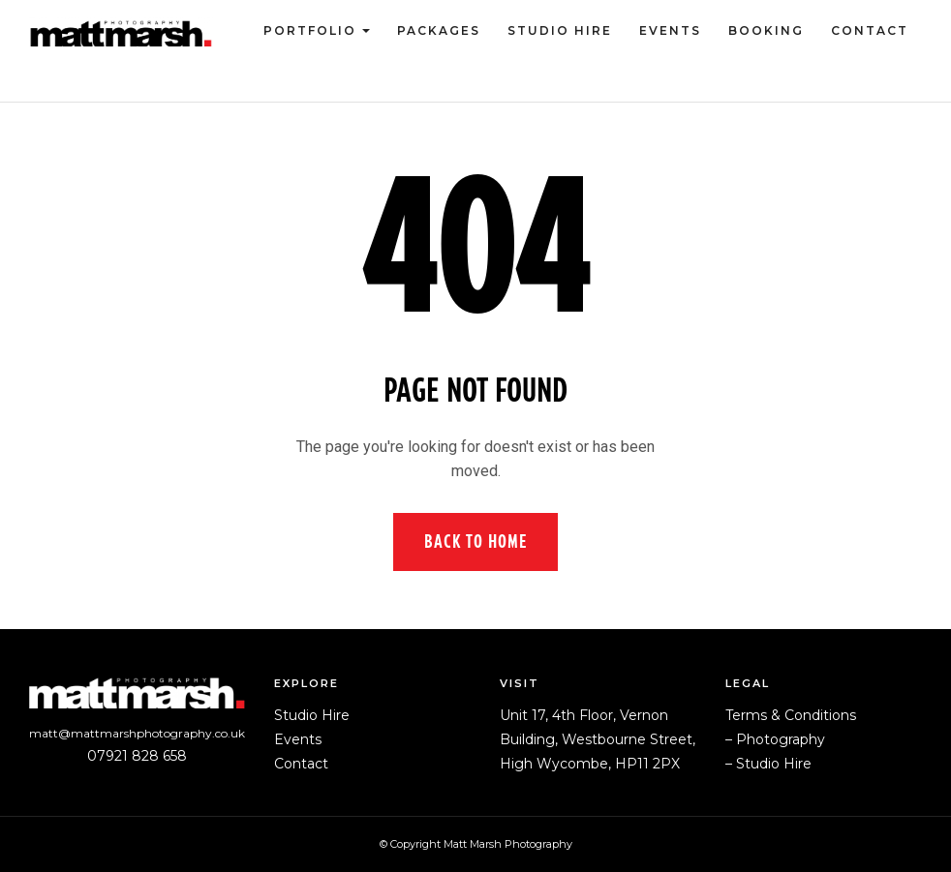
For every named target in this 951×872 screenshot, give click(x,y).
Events (670, 30)
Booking (766, 30)
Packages (438, 30)
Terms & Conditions (790, 715)
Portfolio (309, 30)
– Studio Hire (768, 763)
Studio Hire (559, 30)
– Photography (775, 739)
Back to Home (475, 542)
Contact (869, 30)
